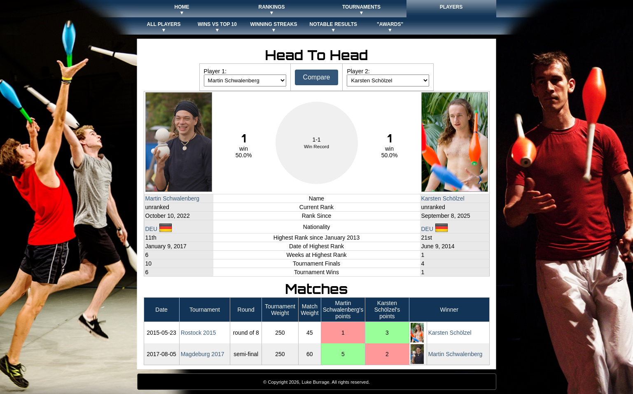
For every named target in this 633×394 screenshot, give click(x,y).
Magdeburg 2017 (202, 354)
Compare (316, 77)
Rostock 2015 (198, 332)
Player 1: (215, 71)
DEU (158, 229)
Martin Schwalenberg (172, 198)
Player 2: (358, 71)
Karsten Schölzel (443, 198)
